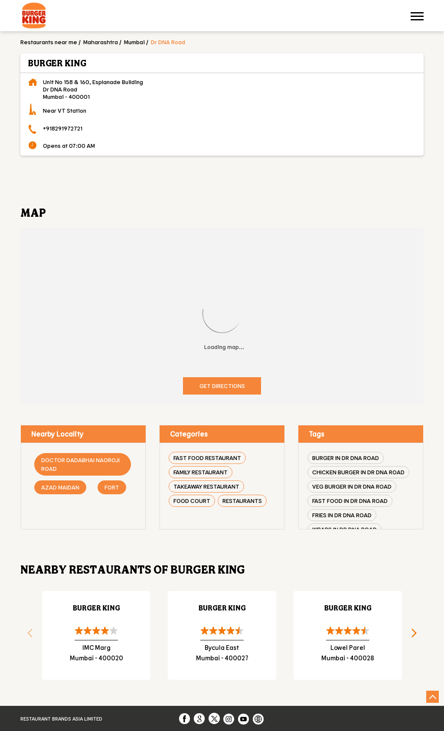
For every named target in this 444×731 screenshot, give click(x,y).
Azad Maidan (60, 487)
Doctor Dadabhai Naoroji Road (80, 464)
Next (417, 636)
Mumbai (134, 42)
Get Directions (222, 385)
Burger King (96, 608)
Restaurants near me (48, 42)
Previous (26, 636)
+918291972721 (62, 128)
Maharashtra (100, 42)
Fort (111, 487)
